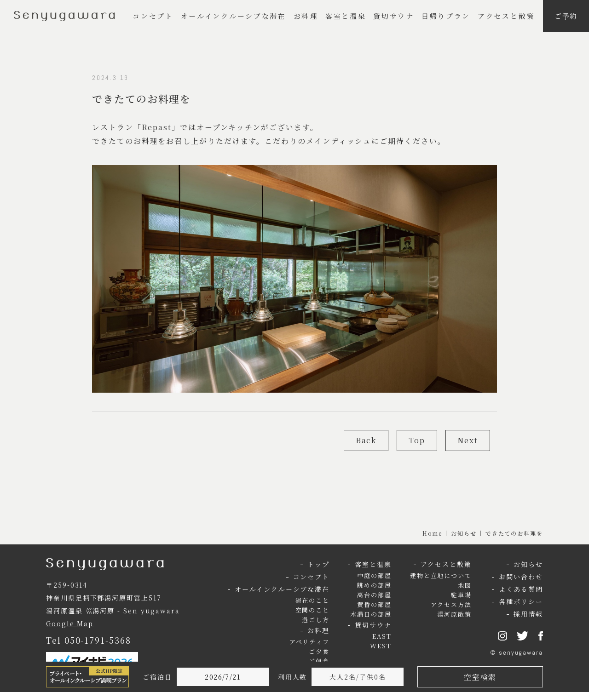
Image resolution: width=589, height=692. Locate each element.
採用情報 (528, 613)
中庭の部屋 (374, 575)
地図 (465, 585)
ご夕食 (319, 651)
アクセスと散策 (506, 16)
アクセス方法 (451, 604)
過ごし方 (315, 619)
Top (417, 440)
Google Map (69, 623)
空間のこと (312, 610)
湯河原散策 (454, 614)
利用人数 (292, 676)
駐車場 (461, 594)
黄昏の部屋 (374, 604)
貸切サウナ (393, 16)
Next (467, 440)
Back (366, 440)
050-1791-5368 (97, 640)
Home (432, 533)
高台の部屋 (374, 594)
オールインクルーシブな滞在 (233, 16)
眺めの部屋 (374, 585)
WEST (381, 645)
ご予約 (566, 16)
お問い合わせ (521, 576)
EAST (382, 636)
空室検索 (480, 677)
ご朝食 (319, 661)
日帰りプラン (446, 16)
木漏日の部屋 (371, 614)
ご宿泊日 (157, 676)
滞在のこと (312, 600)
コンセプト (153, 16)
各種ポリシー (521, 601)
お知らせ (464, 533)
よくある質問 (521, 589)
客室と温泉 (345, 16)
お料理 (306, 16)
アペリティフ (309, 641)
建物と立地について (441, 575)
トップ (318, 564)
